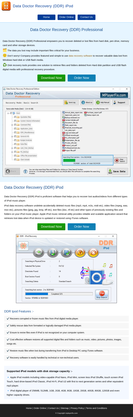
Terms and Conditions (96, 408)
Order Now (81, 77)
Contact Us (53, 408)
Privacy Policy (77, 408)
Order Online (40, 408)
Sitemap (65, 408)
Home (29, 408)
